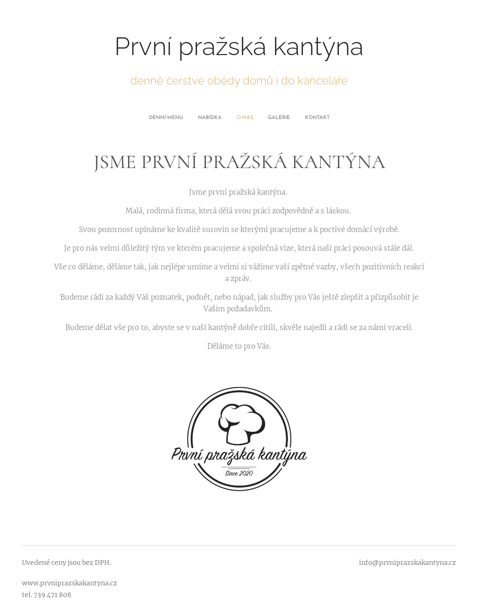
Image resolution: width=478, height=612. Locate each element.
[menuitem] (213, 118)
